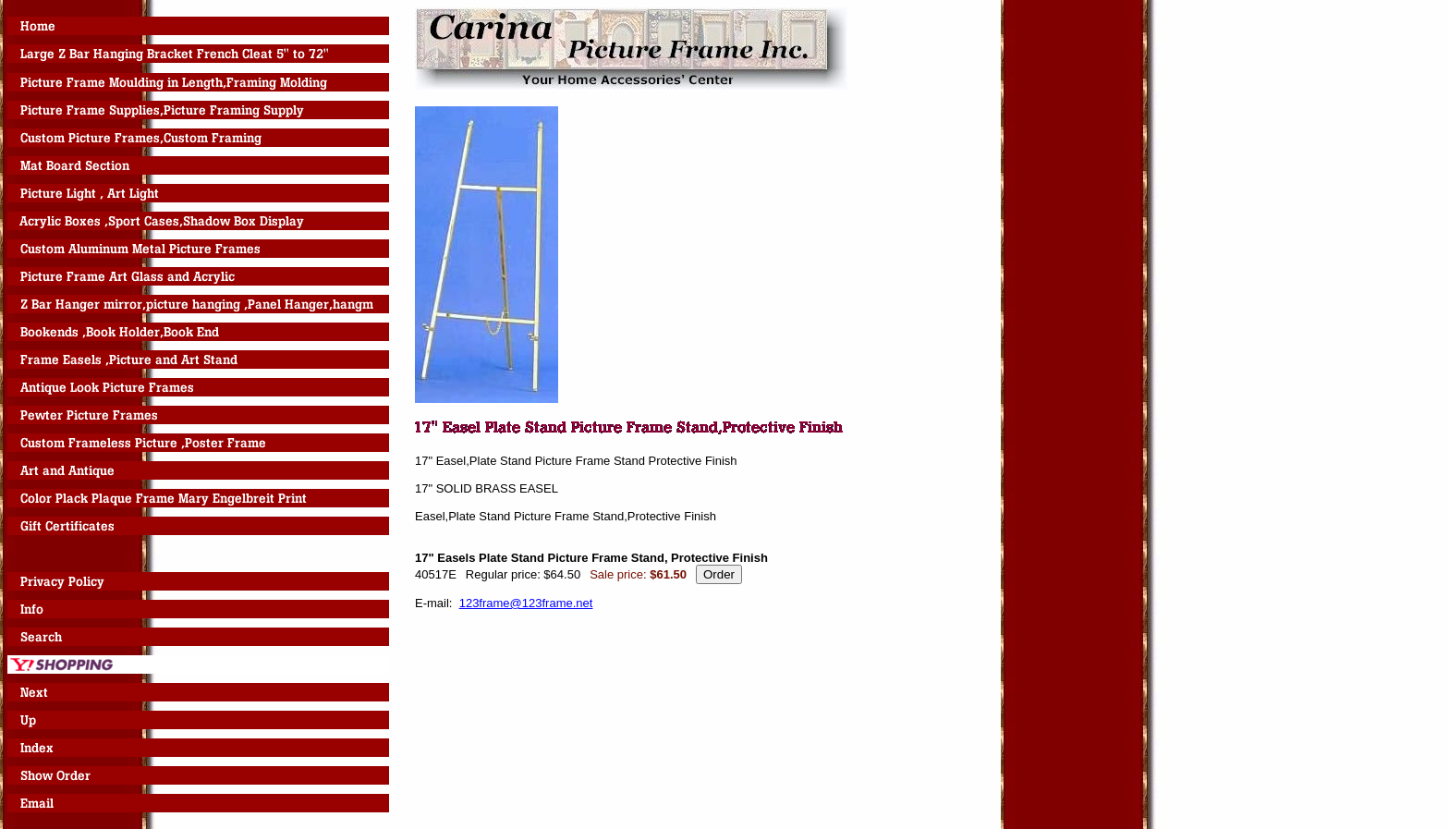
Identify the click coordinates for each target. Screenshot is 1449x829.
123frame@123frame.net (526, 603)
